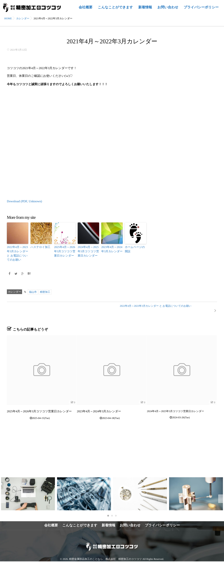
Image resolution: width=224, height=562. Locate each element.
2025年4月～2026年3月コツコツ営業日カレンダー (64, 250)
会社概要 (85, 10)
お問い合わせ (168, 10)
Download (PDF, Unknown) (24, 201)
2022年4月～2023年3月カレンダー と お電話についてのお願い (16, 252)
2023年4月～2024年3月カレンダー (111, 248)
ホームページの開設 (135, 248)
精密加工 (45, 290)
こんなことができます (115, 10)
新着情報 (145, 10)
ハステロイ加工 (39, 246)
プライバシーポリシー (201, 10)
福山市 (33, 290)
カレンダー (14, 290)
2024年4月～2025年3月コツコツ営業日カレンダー (87, 250)
